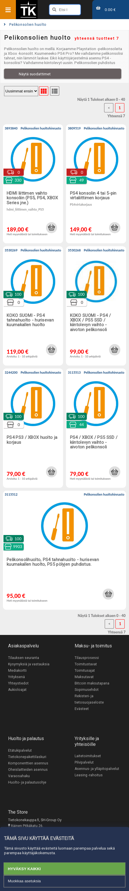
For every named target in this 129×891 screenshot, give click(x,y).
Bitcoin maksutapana (92, 683)
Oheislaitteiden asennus (28, 770)
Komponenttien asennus (28, 763)
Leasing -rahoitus (89, 775)
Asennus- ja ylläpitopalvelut (97, 769)
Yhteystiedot (18, 683)
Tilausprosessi (87, 658)
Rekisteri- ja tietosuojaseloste (89, 699)
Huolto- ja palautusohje (27, 782)
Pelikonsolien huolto (25, 24)
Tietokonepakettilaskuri (27, 757)
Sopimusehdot (87, 690)
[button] (51, 227)
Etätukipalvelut (20, 750)
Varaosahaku (19, 776)
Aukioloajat (17, 690)
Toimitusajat (85, 671)
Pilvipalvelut (84, 762)
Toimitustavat (86, 664)
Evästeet (82, 709)
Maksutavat (84, 677)
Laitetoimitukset (88, 756)
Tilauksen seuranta (23, 658)
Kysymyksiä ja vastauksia (28, 664)
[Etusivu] (28, 17)
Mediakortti (17, 671)
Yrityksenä (16, 677)
